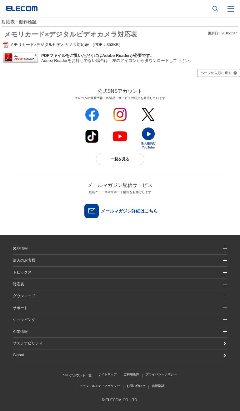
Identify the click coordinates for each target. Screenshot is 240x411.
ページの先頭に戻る (216, 73)
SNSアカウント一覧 (77, 375)
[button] (120, 272)
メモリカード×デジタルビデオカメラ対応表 (49, 44)
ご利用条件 (131, 374)
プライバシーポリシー (161, 374)
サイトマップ (107, 374)
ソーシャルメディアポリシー (99, 386)
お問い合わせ (136, 386)
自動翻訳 (158, 386)
